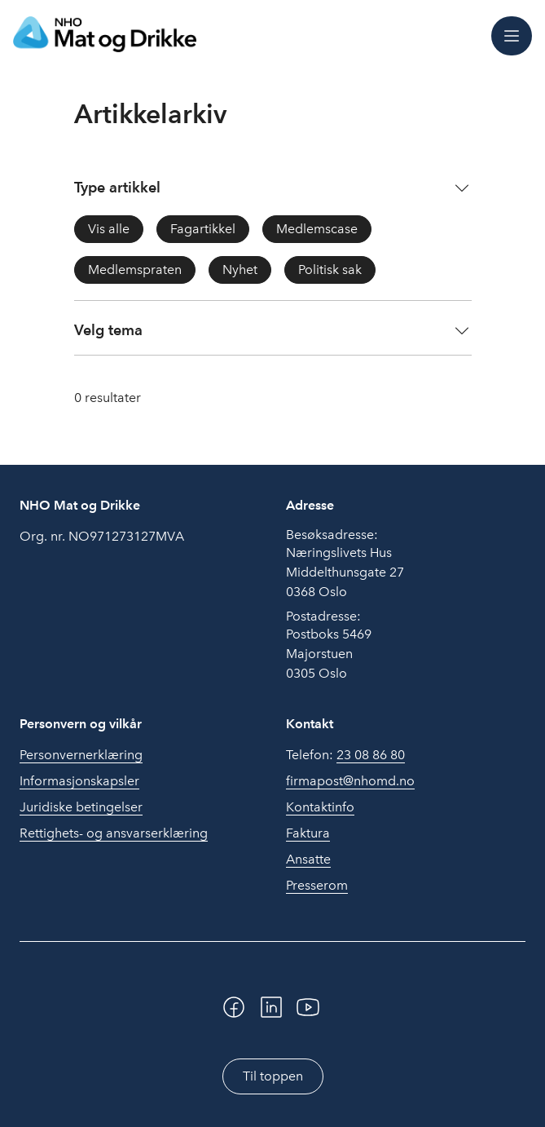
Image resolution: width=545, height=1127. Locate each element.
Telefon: (345, 755)
